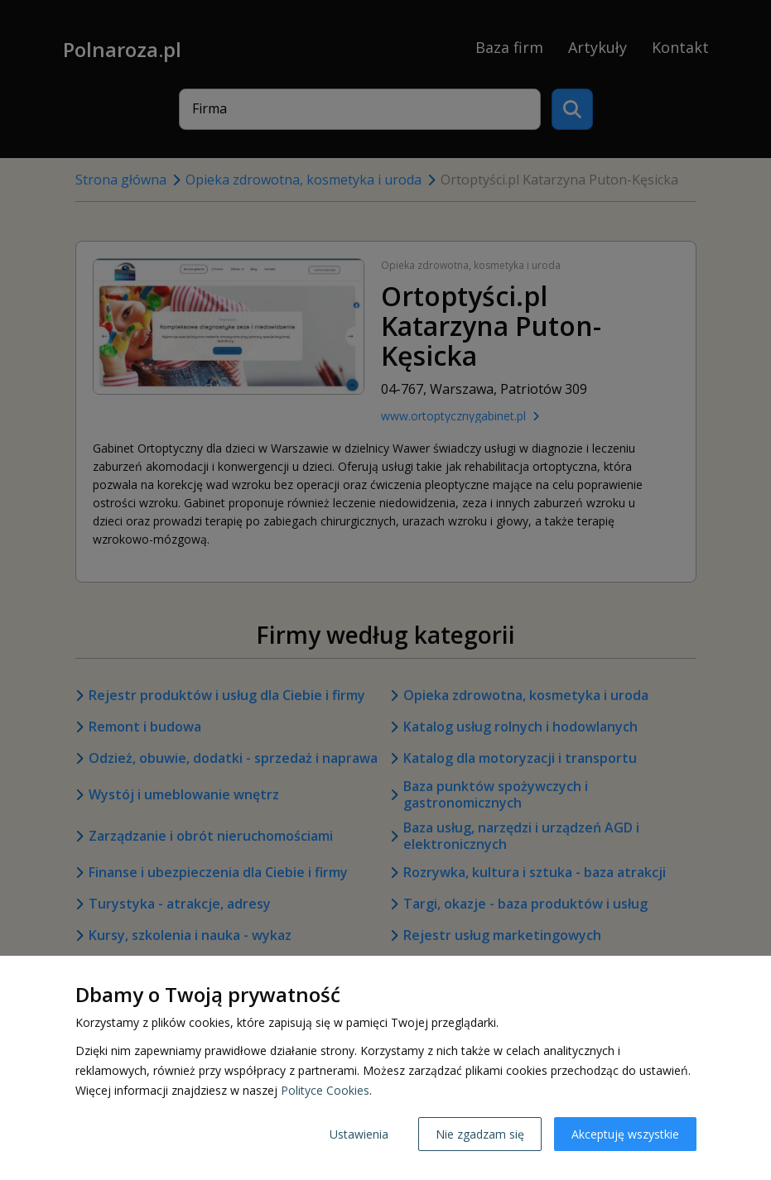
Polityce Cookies (325, 1090)
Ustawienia (359, 1134)
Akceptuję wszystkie (625, 1134)
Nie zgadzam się (480, 1134)
